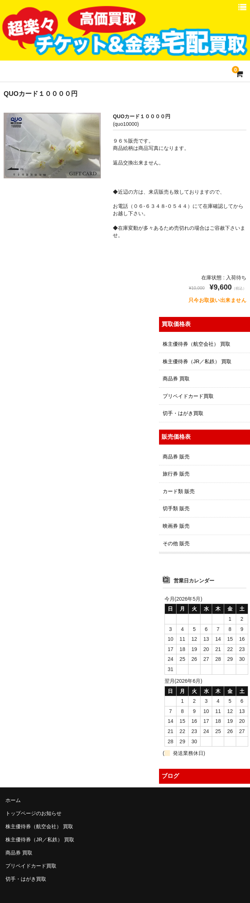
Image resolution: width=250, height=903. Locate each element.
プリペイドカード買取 (188, 396)
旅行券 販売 (176, 474)
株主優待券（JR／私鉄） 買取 (197, 361)
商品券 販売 (176, 457)
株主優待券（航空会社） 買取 (196, 344)
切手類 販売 (176, 508)
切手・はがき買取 (183, 413)
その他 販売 (176, 543)
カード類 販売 (179, 491)
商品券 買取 (176, 378)
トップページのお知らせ (33, 813)
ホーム (13, 800)
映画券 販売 (176, 526)
